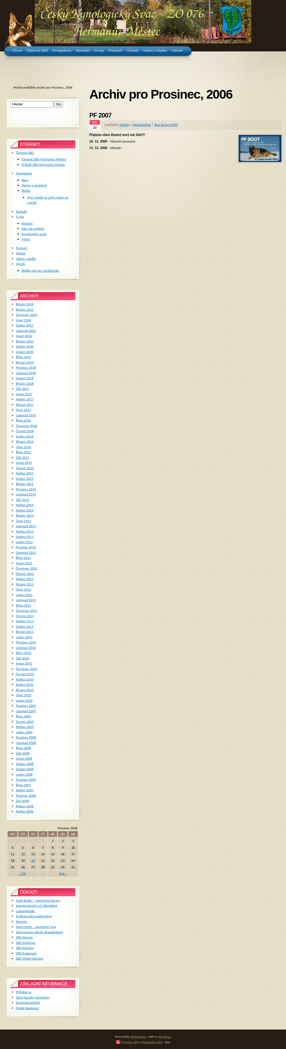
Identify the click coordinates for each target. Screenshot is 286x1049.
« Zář (22, 874)
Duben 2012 (24, 579)
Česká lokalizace (27, 1008)
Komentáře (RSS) (152, 1042)
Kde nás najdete (33, 228)
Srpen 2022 (24, 336)
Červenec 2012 (26, 568)
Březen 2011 (25, 632)
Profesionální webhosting (34, 916)
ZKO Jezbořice (26, 943)
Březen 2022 (25, 341)
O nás (20, 217)
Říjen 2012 (23, 558)
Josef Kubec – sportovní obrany (38, 900)
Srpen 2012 (24, 563)
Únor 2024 (23, 320)
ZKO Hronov (24, 937)
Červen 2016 (25, 431)
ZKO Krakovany (26, 953)
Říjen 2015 (23, 452)
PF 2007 (100, 115)
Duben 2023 (24, 325)
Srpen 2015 (24, 463)
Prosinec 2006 (26, 796)
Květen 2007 (25, 790)
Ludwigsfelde (25, 911)
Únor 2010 (23, 695)
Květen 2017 (25, 399)
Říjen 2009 (23, 716)
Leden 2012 (24, 595)
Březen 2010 (25, 690)
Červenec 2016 (26, 426)
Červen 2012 (25, 574)
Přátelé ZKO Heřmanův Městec (43, 165)
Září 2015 (22, 457)
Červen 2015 (25, 468)
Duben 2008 (24, 769)
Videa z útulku (26, 259)
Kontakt (21, 211)
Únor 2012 (23, 589)
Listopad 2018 (26, 373)
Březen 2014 (25, 515)
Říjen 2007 (23, 785)
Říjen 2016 (23, 420)
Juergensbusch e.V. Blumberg (36, 906)
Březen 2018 (25, 383)
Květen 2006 (25, 806)
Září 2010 (22, 658)
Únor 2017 (23, 410)
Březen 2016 (25, 441)
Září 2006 (22, 801)
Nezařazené (142, 124)
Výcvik (20, 264)
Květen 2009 (25, 727)
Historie (27, 223)
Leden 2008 (24, 774)
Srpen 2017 (24, 394)
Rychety (21, 922)
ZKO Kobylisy (25, 948)
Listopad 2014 (26, 494)
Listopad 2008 (26, 743)
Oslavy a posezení (34, 185)
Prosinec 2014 (26, 489)
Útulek (20, 253)
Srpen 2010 (24, 663)
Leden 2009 (24, 732)
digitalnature (138, 1036)
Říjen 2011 (23, 605)
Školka (26, 191)
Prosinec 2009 (26, 706)
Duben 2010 (24, 684)
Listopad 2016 (26, 415)
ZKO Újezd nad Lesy (30, 958)
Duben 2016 (24, 436)
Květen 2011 (25, 621)
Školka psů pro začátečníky (40, 270)
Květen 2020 (25, 346)
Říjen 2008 (23, 748)
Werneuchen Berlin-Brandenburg (39, 932)
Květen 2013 (25, 531)
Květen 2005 (25, 811)
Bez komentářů (166, 124)
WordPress (164, 1036)
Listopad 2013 (26, 526)
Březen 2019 (25, 362)
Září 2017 (22, 389)
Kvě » (63, 874)
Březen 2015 (25, 484)
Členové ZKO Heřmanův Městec (44, 159)
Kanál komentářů (28, 1003)
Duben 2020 (24, 352)
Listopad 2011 (26, 600)
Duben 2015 (24, 479)
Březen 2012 (25, 584)
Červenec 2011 (26, 610)
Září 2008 (22, 753)
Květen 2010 (25, 679)
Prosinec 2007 (26, 780)
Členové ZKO (25, 153)
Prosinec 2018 (26, 367)
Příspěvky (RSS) (130, 1042)
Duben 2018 (24, 378)
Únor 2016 (23, 447)
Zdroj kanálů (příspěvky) (33, 997)
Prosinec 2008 (26, 737)
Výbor (26, 239)
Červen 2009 (25, 722)
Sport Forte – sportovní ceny (36, 927)
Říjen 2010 (23, 653)
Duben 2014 (24, 510)
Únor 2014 (23, 521)
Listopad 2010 (26, 648)
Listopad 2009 (26, 711)
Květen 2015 (25, 473)
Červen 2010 (25, 674)
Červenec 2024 (26, 315)
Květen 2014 (25, 505)
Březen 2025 (25, 309)
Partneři (21, 248)
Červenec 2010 (26, 669)
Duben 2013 (24, 537)
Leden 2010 (24, 700)
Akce (25, 180)
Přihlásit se (23, 992)
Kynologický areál (34, 234)
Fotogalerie (24, 173)
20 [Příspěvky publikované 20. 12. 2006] (33, 861)
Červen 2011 (25, 616)
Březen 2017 (25, 405)
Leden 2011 (24, 637)
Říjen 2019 (23, 357)
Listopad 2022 (26, 331)
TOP (167, 1042)
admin (124, 124)
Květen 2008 (25, 764)
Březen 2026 (25, 304)
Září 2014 (22, 500)
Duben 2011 (24, 626)
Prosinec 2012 (26, 547)
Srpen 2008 (24, 758)
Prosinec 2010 (26, 642)
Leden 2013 (24, 542)
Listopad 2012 (26, 553)
